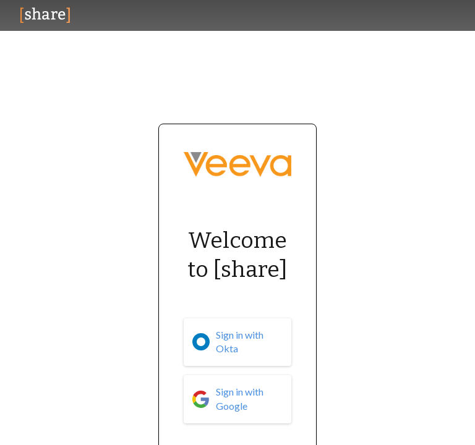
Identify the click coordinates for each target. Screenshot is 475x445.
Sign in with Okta (239, 342)
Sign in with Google (239, 399)
